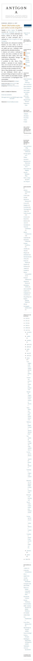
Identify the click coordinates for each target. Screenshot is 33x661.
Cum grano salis (27, 583)
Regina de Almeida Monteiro (27, 60)
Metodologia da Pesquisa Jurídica (27, 629)
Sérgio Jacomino (27, 65)
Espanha (26, 264)
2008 (26, 327)
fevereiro (29, 550)
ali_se (25, 574)
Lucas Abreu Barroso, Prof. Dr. (27, 624)
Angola (25, 268)
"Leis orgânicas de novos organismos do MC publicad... (28, 368)
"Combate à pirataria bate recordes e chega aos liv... (28, 541)
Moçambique (27, 296)
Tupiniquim (26, 646)
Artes (25, 222)
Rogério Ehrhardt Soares (26, 300)
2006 (26, 559)
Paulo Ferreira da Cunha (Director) (28, 80)
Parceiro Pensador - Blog (27, 174)
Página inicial (12, 98)
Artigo (25, 211)
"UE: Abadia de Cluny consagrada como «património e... (28, 443)
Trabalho (26, 248)
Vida (25, 250)
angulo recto (26, 576)
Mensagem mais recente (6, 97)
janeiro (28, 554)
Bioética (25, 221)
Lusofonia (16, 86)
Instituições (26, 254)
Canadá (25, 270)
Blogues (25, 252)
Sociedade (26, 225)
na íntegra (16, 81)
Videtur (25, 119)
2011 (26, 320)
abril (28, 355)
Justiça (25, 258)
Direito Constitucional (27, 234)
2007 (26, 330)
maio (28, 353)
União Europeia (27, 213)
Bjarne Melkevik (27, 86)
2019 (26, 318)
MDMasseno (27, 53)
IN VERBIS (26, 613)
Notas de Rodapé (27, 633)
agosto (28, 344)
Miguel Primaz (26, 55)
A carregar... (26, 44)
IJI (24, 197)
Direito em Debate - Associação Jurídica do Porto (27, 591)
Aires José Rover (27, 84)
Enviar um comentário (6, 94)
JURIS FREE (27, 615)
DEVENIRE (26, 585)
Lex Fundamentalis (27, 618)
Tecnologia (26, 209)
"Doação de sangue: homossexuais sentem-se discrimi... (28, 398)
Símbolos (26, 266)
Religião (26, 205)
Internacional (27, 256)
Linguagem (26, 292)
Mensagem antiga (18, 97)
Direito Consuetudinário (27, 274)
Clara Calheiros (27, 88)
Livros (25, 203)
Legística (26, 290)
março (28, 358)
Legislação (26, 237)
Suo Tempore (27, 181)
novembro (29, 332)
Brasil (25, 219)
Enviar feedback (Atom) (12, 101)
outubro (28, 336)
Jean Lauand (26, 90)
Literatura (26, 294)
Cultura (10, 86)
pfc (25, 67)
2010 (26, 323)
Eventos (25, 217)
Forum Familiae (27, 603)
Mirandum (26, 115)
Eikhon (25, 157)
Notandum (26, 117)
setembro (29, 340)
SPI (24, 304)
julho (28, 346)
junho (28, 349)
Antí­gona (26, 113)
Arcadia (25, 578)
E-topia (25, 121)
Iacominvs (26, 159)
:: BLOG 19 (26, 568)
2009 (26, 325)
